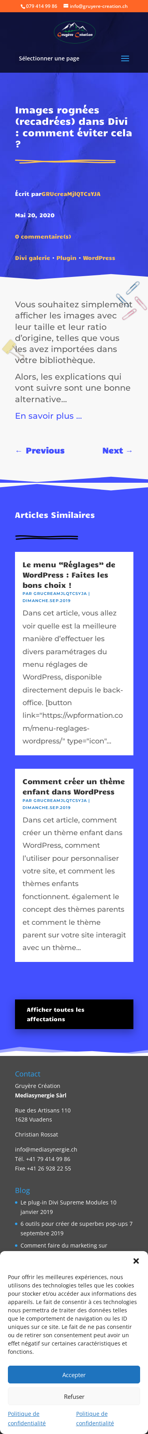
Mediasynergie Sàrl (40, 1095)
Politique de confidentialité (27, 1418)
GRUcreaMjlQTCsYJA (71, 193)
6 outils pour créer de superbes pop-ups (74, 1223)
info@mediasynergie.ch (46, 1149)
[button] (136, 1261)
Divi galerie (32, 257)
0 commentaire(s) (43, 236)
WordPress (99, 257)
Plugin (66, 257)
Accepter (74, 1375)
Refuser (74, 1396)
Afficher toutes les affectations (55, 1014)
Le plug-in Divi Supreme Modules (65, 1202)
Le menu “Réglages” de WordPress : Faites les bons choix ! (68, 574)
